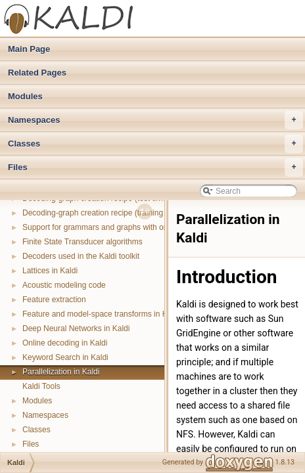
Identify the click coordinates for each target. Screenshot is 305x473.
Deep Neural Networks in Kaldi (75, 328)
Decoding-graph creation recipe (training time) (102, 212)
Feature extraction (54, 299)
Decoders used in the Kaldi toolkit (80, 256)
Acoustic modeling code (64, 285)
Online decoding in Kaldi (64, 343)
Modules (25, 96)
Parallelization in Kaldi (60, 371)
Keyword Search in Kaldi (65, 357)
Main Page (29, 49)
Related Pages (37, 73)
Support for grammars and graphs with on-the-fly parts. (118, 227)
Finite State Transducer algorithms (82, 241)
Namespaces (155, 120)
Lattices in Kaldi (50, 270)
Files (155, 167)
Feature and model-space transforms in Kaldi (100, 314)
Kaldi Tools (41, 386)
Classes (155, 144)
